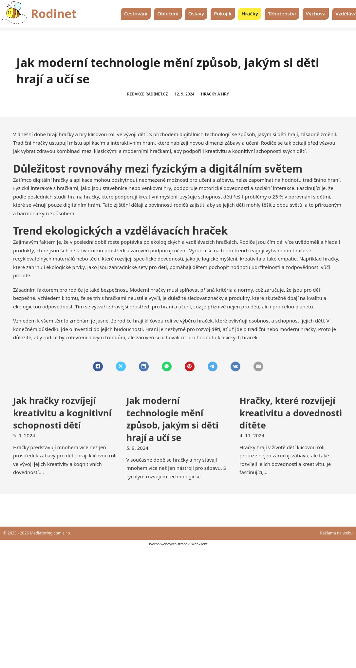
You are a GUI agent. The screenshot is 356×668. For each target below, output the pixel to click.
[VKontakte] (235, 366)
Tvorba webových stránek (168, 544)
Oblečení (167, 13)
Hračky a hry (215, 94)
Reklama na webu (336, 533)
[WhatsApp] (167, 366)
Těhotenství (282, 13)
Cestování (136, 13)
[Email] (258, 366)
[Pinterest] (190, 366)
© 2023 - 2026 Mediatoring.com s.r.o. (37, 533)
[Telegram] (212, 366)
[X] (121, 366)
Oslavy (196, 13)
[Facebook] (98, 366)
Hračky (249, 13)
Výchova (316, 13)
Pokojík (223, 13)
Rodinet (54, 14)
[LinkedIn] (144, 366)
